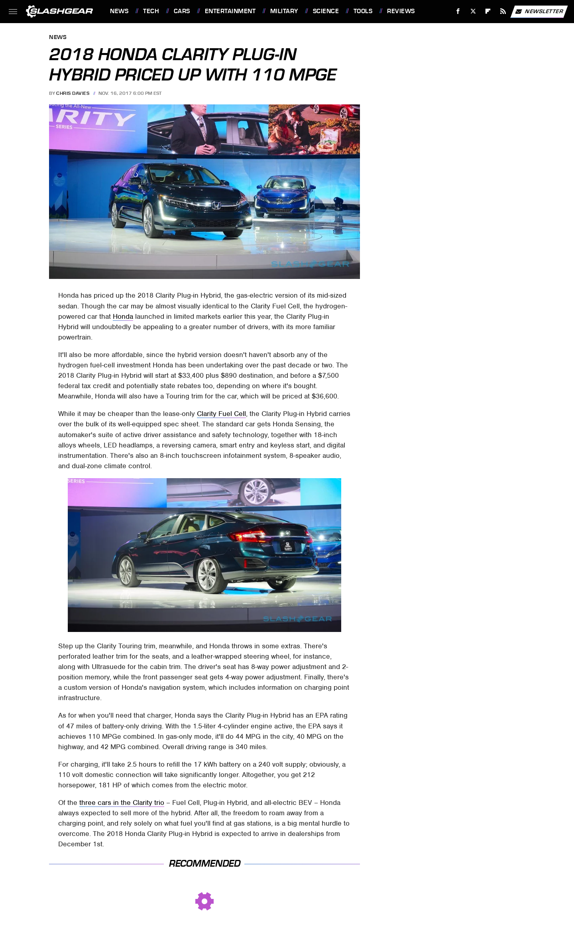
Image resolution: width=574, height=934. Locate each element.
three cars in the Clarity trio (121, 802)
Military (284, 11)
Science (326, 11)
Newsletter (539, 11)
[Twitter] (473, 11)
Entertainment (230, 11)
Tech (151, 11)
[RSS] (503, 11)
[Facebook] (458, 11)
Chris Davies (72, 93)
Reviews (401, 11)
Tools (363, 11)
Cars (182, 11)
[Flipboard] (488, 11)
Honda (123, 316)
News (119, 11)
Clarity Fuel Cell (221, 413)
